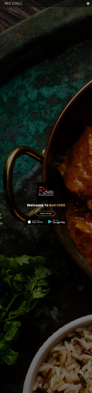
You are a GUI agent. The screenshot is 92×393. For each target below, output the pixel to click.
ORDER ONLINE (45, 213)
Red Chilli (13, 3)
